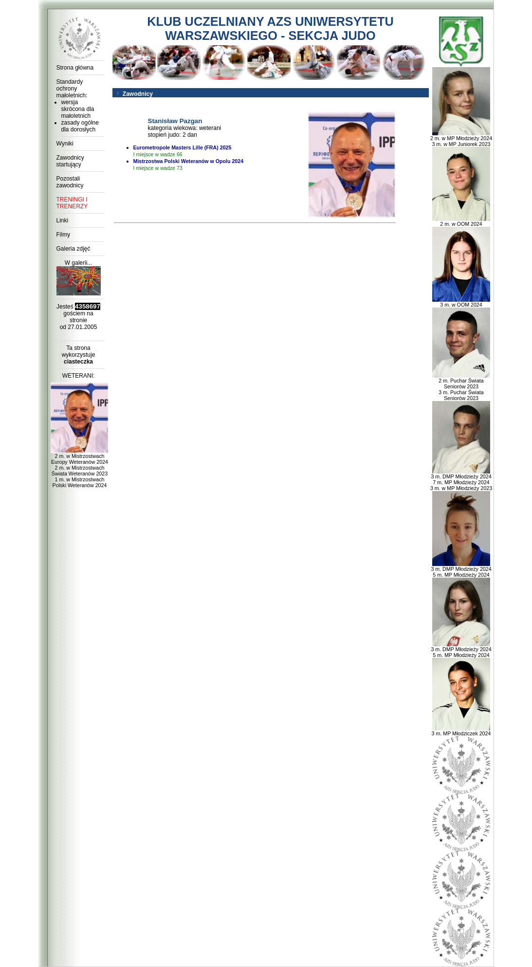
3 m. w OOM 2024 (461, 302)
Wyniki (64, 143)
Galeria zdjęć (73, 248)
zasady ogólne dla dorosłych (80, 126)
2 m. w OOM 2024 (461, 221)
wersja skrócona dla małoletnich (77, 109)
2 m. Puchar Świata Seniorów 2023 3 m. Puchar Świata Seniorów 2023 (461, 387)
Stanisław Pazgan (175, 121)
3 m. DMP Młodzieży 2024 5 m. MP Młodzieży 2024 (461, 569)
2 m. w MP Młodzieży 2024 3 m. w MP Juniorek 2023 (461, 138)
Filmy (63, 234)
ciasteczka (78, 361)
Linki (62, 220)
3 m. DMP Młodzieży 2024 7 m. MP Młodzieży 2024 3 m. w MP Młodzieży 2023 (461, 480)
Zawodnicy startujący (70, 161)
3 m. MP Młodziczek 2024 (461, 731)
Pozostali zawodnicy (70, 182)
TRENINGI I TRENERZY (72, 203)
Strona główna (75, 67)
